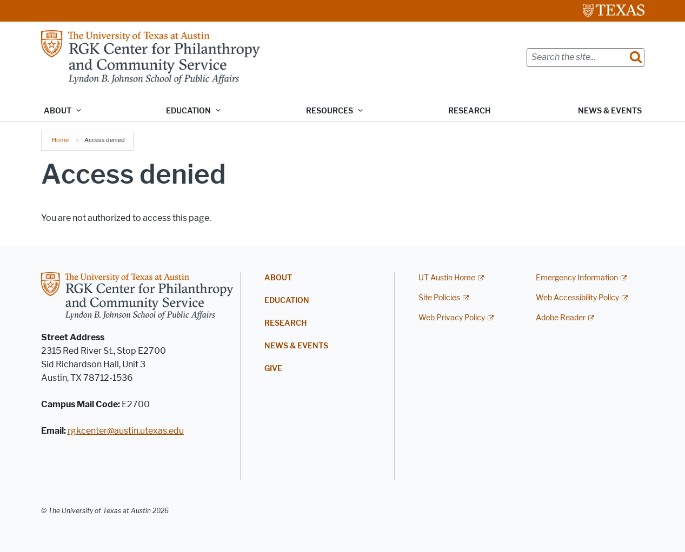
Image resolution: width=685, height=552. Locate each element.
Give (273, 368)
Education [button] (188, 111)
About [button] (57, 111)
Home (60, 140)
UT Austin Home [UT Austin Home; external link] (446, 277)
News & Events (610, 111)
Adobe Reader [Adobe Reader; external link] (561, 317)
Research (469, 111)
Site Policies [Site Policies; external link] (439, 297)
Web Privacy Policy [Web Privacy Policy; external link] (451, 317)
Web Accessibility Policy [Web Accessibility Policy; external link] (577, 297)
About (278, 277)
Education (286, 300)
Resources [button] (329, 111)
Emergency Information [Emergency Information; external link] (577, 277)
